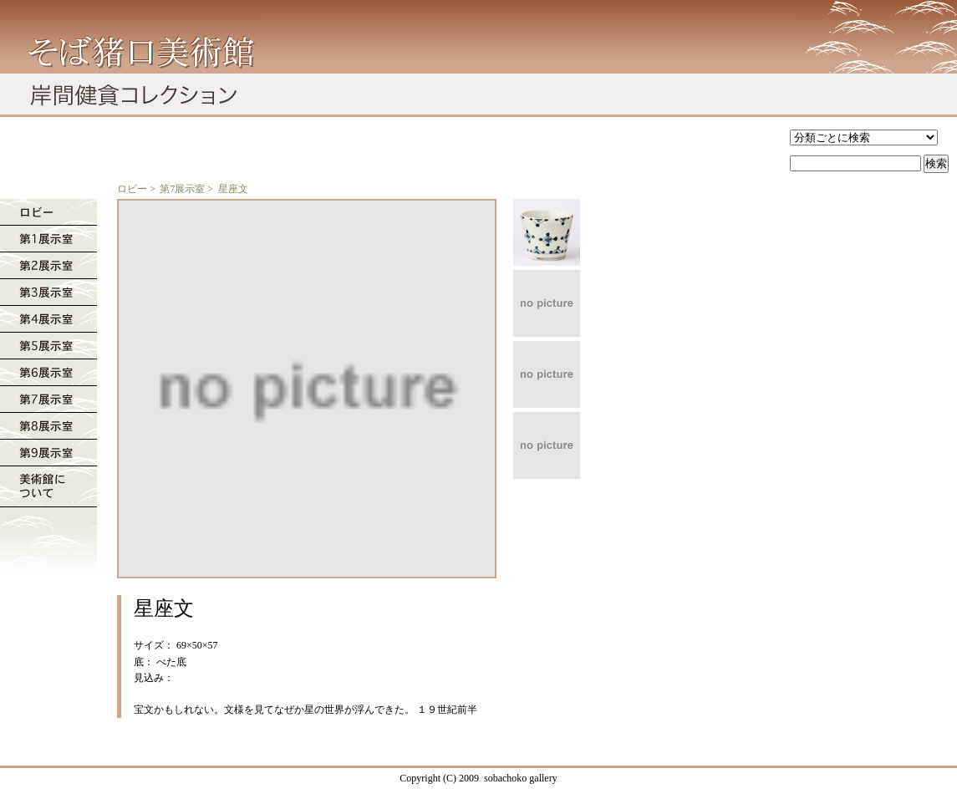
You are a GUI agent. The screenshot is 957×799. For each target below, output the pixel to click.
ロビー (132, 189)
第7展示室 (182, 189)
